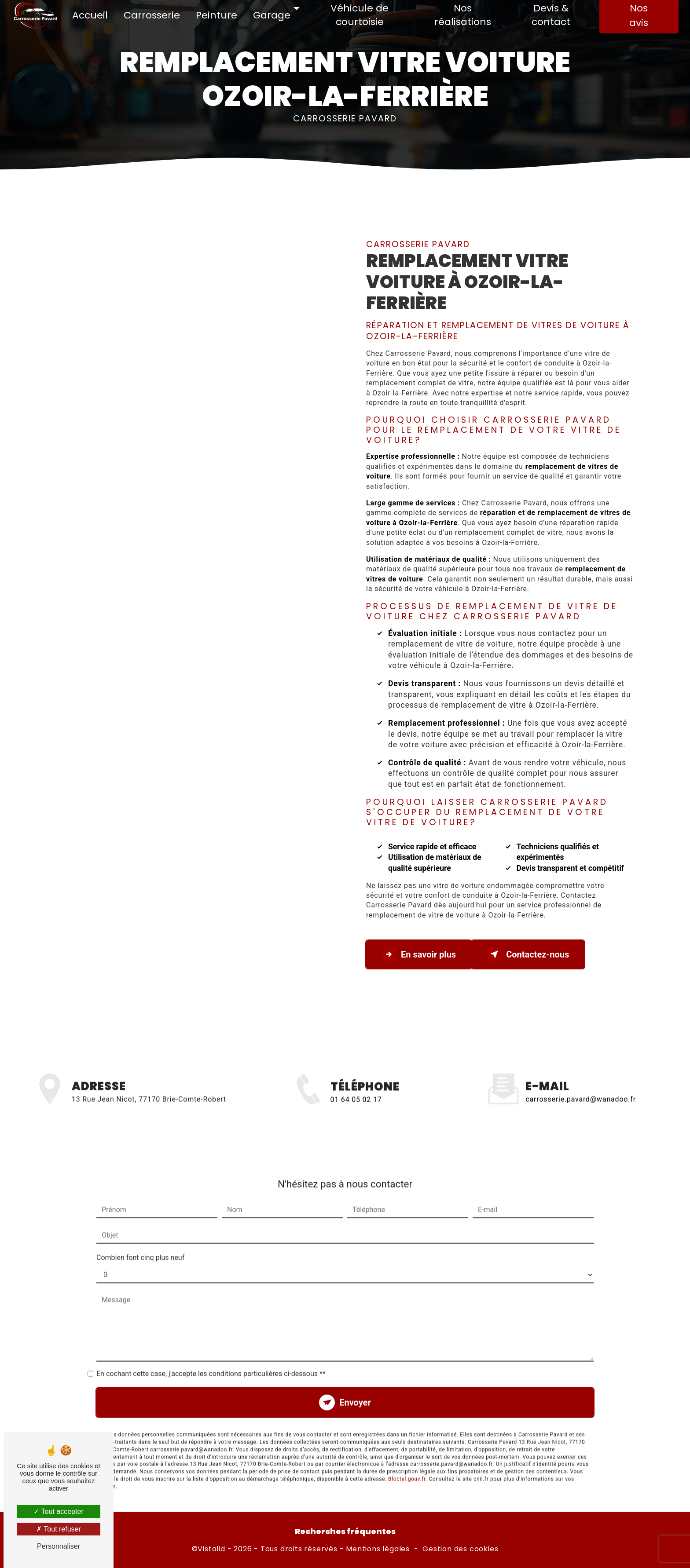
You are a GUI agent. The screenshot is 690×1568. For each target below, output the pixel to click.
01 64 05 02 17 (356, 1116)
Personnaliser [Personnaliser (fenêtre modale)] (58, 1546)
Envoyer (355, 1386)
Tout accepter (58, 1511)
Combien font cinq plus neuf (140, 1241)
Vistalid (211, 1549)
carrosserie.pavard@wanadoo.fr (580, 1083)
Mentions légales (378, 1549)
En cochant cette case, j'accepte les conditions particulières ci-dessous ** (211, 1357)
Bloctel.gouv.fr (407, 1462)
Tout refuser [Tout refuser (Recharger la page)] (58, 1529)
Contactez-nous (528, 954)
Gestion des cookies (460, 1549)
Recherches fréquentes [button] (345, 1531)
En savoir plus (419, 954)
